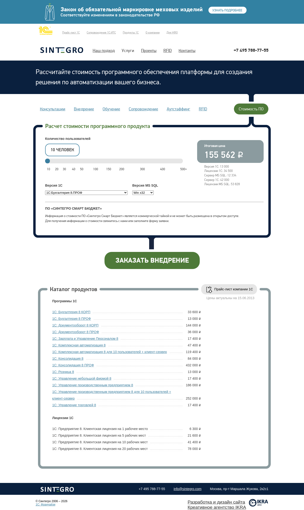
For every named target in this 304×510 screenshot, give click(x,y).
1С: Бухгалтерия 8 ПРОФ (71, 319)
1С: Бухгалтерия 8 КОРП (71, 312)
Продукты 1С (131, 32)
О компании (153, 32)
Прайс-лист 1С (71, 32)
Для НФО (172, 32)
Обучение (111, 109)
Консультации (52, 109)
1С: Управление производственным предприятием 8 (92, 385)
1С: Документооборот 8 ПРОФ (75, 332)
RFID (167, 50)
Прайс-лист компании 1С (233, 289)
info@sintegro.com (187, 489)
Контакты (187, 50)
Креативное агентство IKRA (217, 507)
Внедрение (84, 109)
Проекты (149, 50)
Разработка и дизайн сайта (216, 502)
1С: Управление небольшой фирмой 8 (81, 378)
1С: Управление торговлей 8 (74, 405)
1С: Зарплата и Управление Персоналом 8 (85, 338)
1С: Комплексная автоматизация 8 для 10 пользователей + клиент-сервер (109, 352)
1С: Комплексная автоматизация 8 (79, 345)
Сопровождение (143, 109)
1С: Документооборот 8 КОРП (75, 325)
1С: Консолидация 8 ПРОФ (73, 365)
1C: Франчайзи (45, 504)
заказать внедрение (152, 260)
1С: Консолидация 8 (67, 358)
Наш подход (104, 50)
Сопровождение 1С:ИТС (101, 32)
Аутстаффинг (178, 109)
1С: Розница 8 (63, 372)
